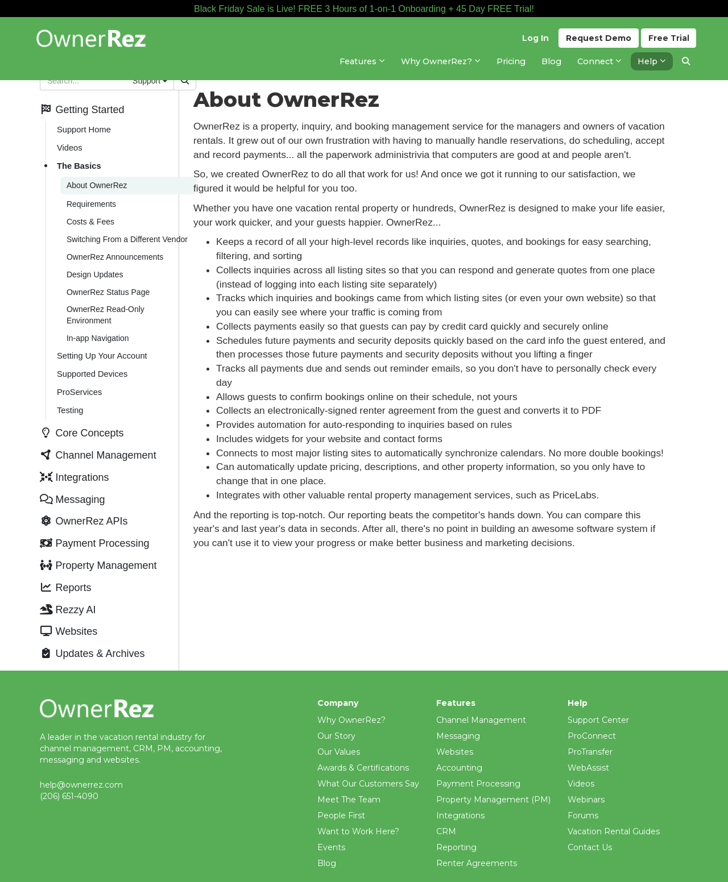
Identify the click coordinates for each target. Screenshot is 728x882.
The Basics (78, 164)
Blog (326, 848)
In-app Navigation (97, 331)
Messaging (458, 720)
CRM (446, 816)
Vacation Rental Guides (614, 816)
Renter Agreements (476, 848)
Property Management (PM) (493, 784)
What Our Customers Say (368, 768)
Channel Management (481, 705)
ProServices (78, 384)
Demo (598, 40)
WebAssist (588, 752)
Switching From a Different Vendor (126, 235)
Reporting (456, 832)
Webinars (586, 784)
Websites (454, 736)
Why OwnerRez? (351, 705)
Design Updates (94, 269)
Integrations (460, 800)
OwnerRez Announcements (114, 252)
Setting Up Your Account (101, 348)
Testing (69, 401)
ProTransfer (590, 736)
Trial (668, 40)
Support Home (83, 129)
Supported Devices (91, 366)
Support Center (598, 705)
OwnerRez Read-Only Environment (105, 309)
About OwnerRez (96, 183)
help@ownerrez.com (81, 769)
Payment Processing (478, 768)
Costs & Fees (90, 218)
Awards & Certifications (363, 752)
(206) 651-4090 (69, 780)
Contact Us (590, 832)
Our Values (338, 736)
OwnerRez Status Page (107, 286)
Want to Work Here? (358, 816)
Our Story (336, 720)
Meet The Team (348, 784)
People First (341, 800)
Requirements (90, 201)
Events (331, 832)
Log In (535, 40)
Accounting (459, 752)
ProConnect (592, 720)
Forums (583, 800)
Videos (69, 146)
